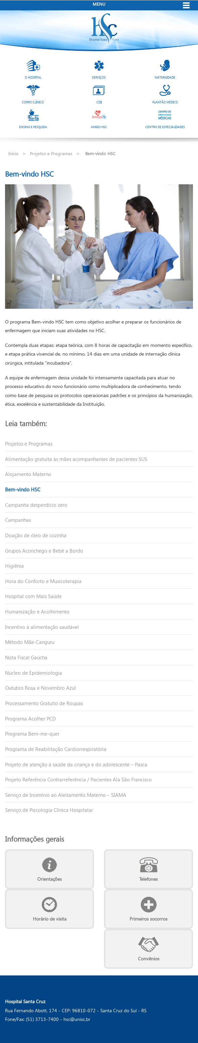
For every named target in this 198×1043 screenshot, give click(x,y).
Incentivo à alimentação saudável (42, 627)
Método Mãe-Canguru (29, 642)
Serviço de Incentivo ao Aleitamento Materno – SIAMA (65, 794)
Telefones (148, 879)
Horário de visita (49, 919)
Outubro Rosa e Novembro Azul (40, 687)
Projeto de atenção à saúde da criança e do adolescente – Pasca (76, 764)
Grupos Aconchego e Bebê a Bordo (44, 550)
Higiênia (14, 565)
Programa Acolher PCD (30, 718)
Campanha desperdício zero (36, 504)
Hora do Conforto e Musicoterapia (43, 581)
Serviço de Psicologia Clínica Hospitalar (49, 810)
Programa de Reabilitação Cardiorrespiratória (55, 749)
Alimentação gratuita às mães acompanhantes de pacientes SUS (76, 459)
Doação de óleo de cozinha (35, 535)
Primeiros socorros (148, 919)
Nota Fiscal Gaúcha (26, 657)
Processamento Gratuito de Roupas (44, 703)
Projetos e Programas (51, 153)
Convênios (148, 958)
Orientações (49, 879)
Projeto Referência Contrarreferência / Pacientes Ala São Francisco (78, 779)
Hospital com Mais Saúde (33, 596)
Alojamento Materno (28, 474)
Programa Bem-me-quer (32, 733)
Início (13, 153)
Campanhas (18, 519)
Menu (99, 4)
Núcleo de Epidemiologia (33, 672)
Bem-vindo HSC (22, 489)
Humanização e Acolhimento (37, 611)
